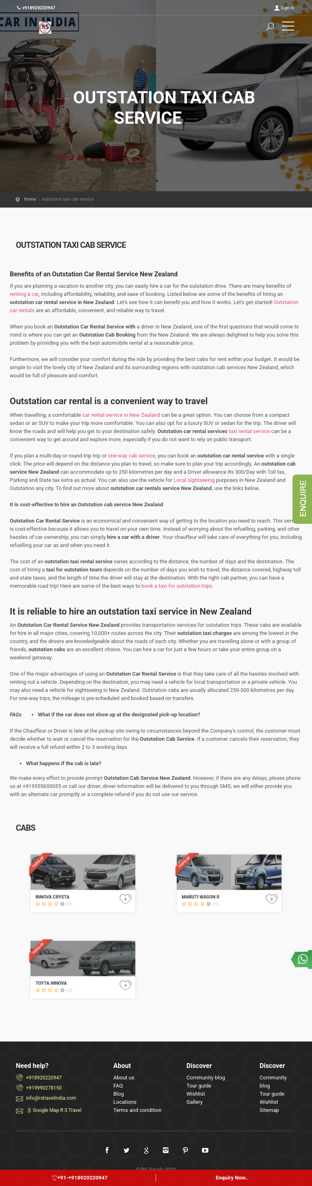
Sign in (287, 8)
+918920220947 (44, 1078)
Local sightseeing (193, 480)
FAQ (118, 1086)
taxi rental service (249, 431)
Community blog (205, 1077)
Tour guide (198, 1086)
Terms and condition (137, 1110)
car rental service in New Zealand (121, 415)
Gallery (194, 1102)
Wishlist (195, 1094)
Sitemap (269, 1110)
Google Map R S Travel (54, 1110)
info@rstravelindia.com (51, 1098)
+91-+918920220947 (80, 1178)
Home (30, 199)
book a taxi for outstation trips (176, 586)
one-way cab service (132, 456)
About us (123, 1077)
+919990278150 (44, 1088)
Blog (118, 1094)
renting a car (24, 294)
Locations (124, 1102)
